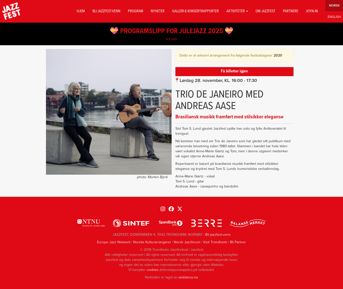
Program (135, 11)
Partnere (290, 11)
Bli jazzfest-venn (106, 11)
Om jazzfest (265, 11)
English (334, 17)
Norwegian (334, 5)
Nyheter (158, 11)
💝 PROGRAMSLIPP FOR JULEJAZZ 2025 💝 (171, 31)
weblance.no (188, 277)
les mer (171, 39)
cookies (152, 270)
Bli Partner (238, 242)
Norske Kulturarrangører (152, 242)
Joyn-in (312, 11)
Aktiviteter (237, 11)
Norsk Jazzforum (187, 242)
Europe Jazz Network (113, 242)
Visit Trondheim (215, 242)
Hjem (81, 11)
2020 (278, 55)
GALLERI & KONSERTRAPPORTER (195, 11)
